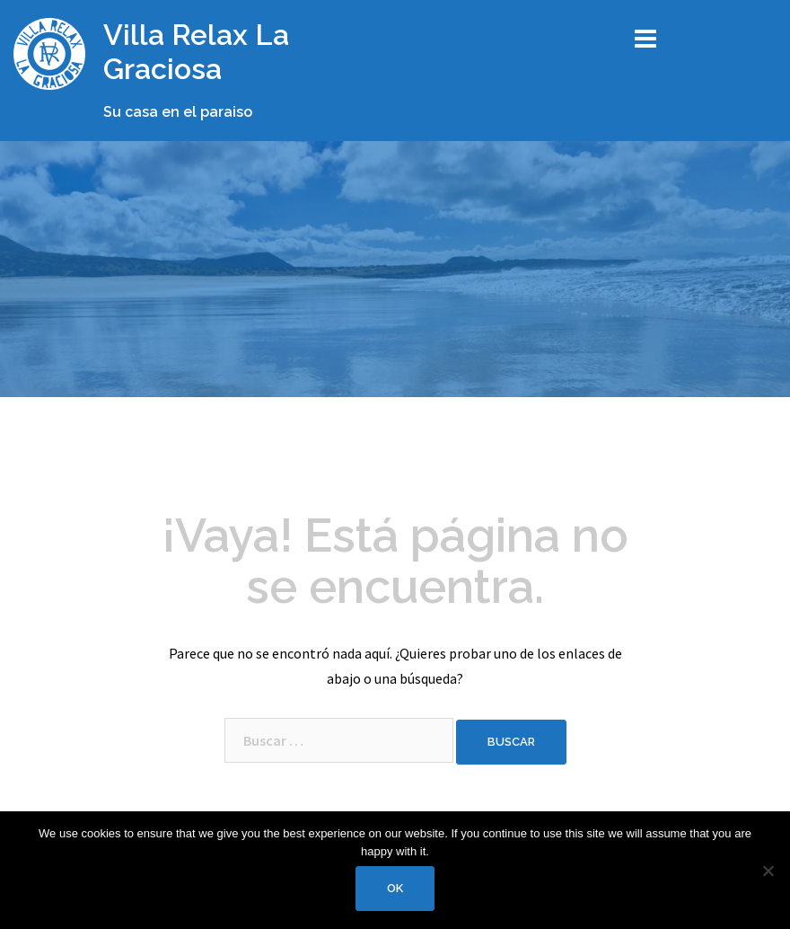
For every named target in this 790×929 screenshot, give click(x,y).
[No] (768, 871)
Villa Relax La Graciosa (196, 51)
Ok (395, 888)
